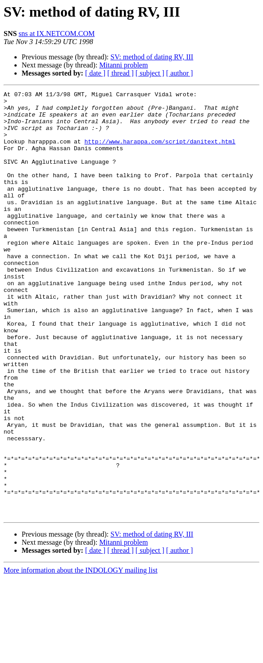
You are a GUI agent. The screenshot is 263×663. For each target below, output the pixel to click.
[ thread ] (120, 73)
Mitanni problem (123, 65)
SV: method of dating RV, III (151, 57)
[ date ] (95, 73)
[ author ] (179, 73)
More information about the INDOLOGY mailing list (81, 655)
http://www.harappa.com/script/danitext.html (159, 152)
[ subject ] (150, 73)
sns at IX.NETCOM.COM (56, 33)
